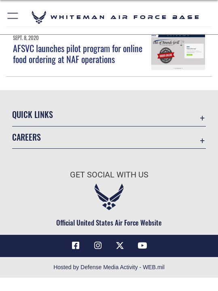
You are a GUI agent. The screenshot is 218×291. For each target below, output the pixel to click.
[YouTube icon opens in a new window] (142, 246)
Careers (26, 137)
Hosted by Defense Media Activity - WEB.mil (109, 267)
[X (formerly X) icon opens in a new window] (120, 246)
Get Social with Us (109, 174)
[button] (13, 17)
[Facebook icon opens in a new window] (76, 246)
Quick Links (32, 114)
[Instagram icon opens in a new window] (98, 246)
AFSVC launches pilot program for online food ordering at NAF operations (77, 53)
